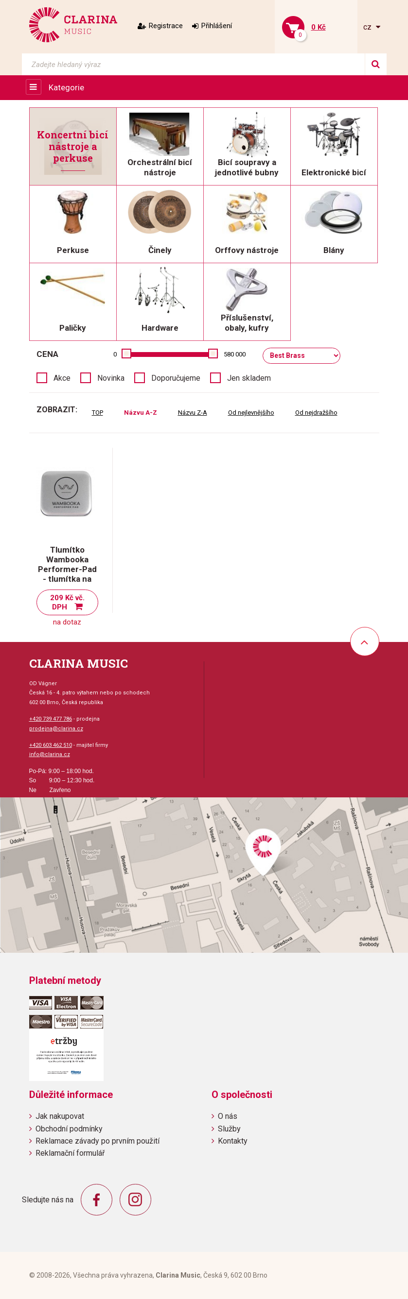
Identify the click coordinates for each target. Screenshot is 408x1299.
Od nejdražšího (316, 412)
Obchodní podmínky (69, 1128)
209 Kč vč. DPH (67, 602)
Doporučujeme (175, 378)
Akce (62, 378)
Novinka (110, 378)
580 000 (235, 354)
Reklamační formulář (70, 1153)
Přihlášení (216, 25)
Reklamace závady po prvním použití (97, 1141)
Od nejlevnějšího (251, 412)
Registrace (166, 25)
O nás (227, 1116)
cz (368, 27)
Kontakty (233, 1141)
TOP (97, 412)
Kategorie (66, 87)
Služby (229, 1128)
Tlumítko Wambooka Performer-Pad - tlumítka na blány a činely (67, 569)
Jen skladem (249, 378)
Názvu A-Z (140, 412)
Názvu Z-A (192, 412)
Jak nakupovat (59, 1116)
